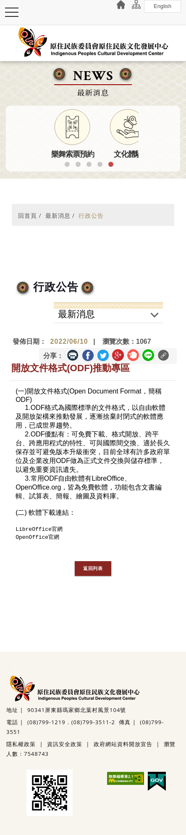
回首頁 (27, 215)
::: (9, 669)
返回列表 (93, 568)
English (163, 6)
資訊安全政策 (64, 744)
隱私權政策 (21, 744)
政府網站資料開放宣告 (123, 744)
